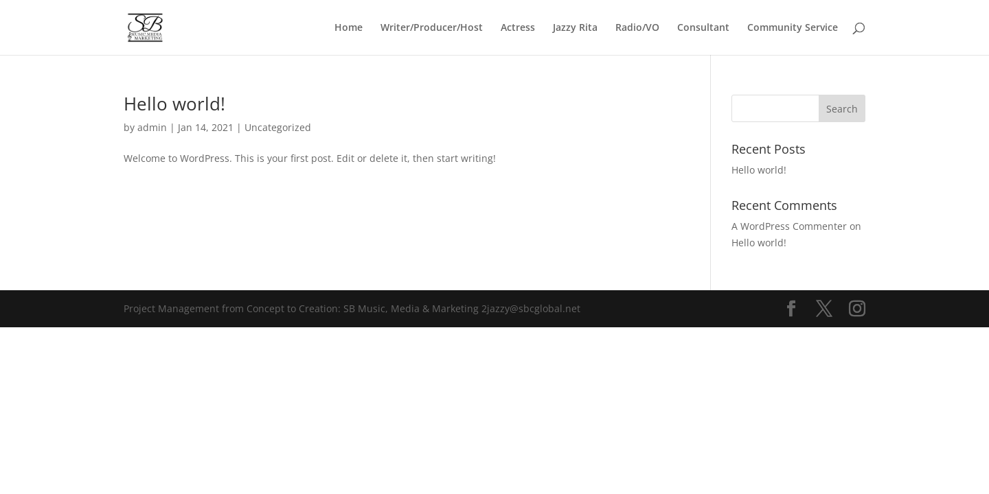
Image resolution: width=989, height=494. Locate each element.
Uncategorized (278, 127)
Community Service (792, 28)
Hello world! (174, 103)
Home (348, 28)
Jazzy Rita (575, 28)
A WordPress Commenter (789, 226)
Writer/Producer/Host (431, 28)
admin (152, 127)
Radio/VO (637, 28)
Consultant (703, 28)
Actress (518, 28)
